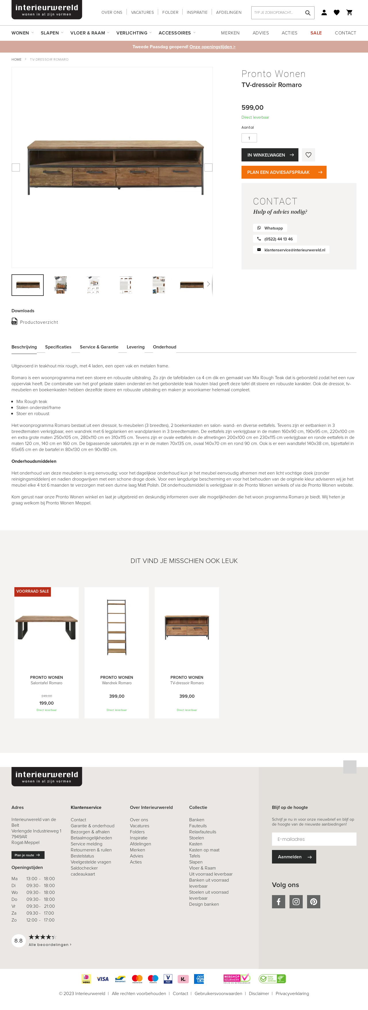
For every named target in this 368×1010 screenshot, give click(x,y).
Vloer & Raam (202, 868)
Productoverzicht (39, 322)
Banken (196, 819)
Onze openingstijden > (212, 46)
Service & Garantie (99, 346)
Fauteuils (198, 825)
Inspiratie (197, 12)
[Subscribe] (294, 856)
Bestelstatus (82, 856)
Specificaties (58, 346)
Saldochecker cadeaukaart (84, 871)
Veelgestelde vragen (91, 862)
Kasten (195, 844)
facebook (278, 901)
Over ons (111, 12)
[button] (60, 285)
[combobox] (283, 12)
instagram (296, 901)
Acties (289, 33)
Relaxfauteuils (202, 831)
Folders (137, 831)
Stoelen (196, 837)
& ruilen (91, 850)
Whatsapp (273, 228)
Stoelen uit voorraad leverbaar (209, 895)
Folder (170, 12)
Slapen (196, 862)
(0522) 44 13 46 (278, 239)
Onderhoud (164, 346)
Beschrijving (24, 346)
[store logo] (47, 10)
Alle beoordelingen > (50, 944)
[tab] (28, 346)
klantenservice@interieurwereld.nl (294, 250)
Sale (316, 33)
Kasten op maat (204, 850)
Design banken (204, 904)
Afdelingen (228, 12)
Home (17, 59)
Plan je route (24, 855)
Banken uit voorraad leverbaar (209, 883)
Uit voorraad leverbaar (211, 874)
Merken (230, 33)
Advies (261, 33)
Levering (136, 346)
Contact (345, 33)
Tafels (194, 856)
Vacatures (142, 12)
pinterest (313, 901)
